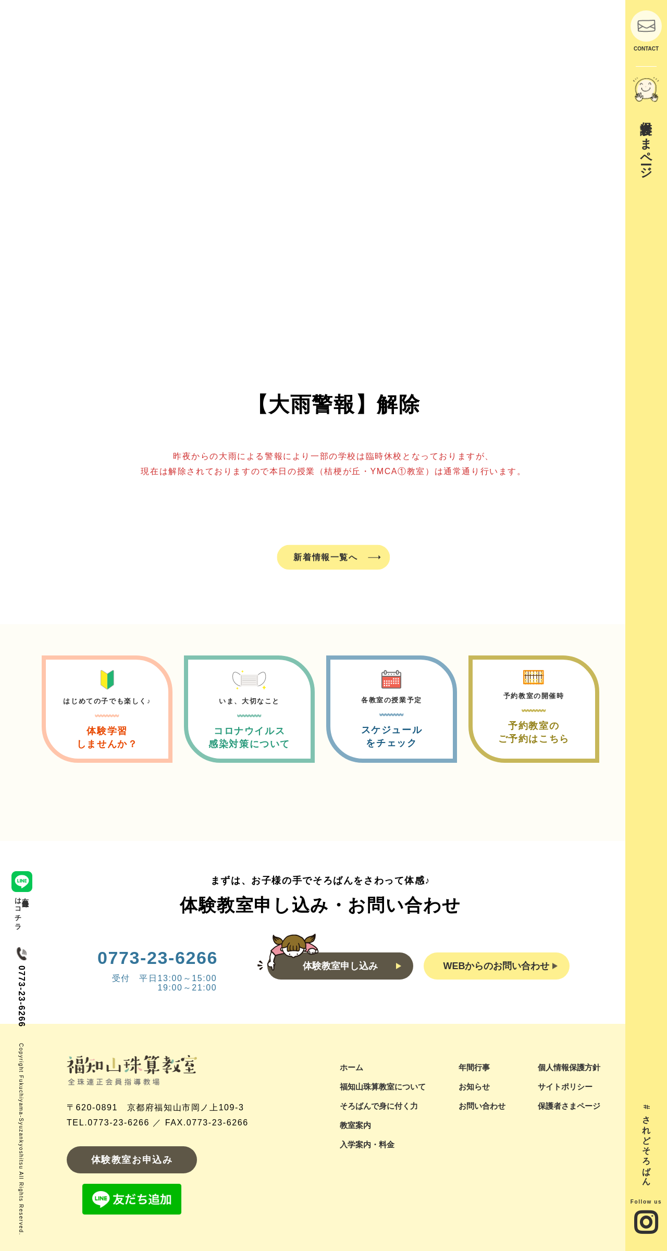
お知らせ (474, 1086)
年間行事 (474, 1067)
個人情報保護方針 (569, 1067)
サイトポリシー (565, 1086)
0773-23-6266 (157, 958)
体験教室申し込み (352, 966)
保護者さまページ (569, 1105)
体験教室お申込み (132, 1160)
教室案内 (355, 1125)
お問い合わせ (482, 1105)
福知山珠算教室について (383, 1086)
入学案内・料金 (367, 1144)
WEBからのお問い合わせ (500, 966)
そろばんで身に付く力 (379, 1105)
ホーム (351, 1067)
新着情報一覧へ (325, 556)
